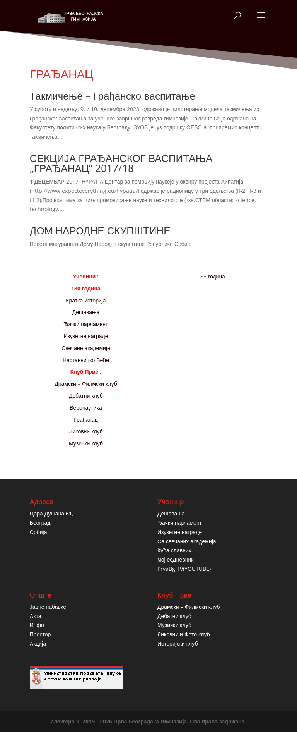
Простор (40, 634)
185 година (211, 276)
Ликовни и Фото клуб (183, 634)
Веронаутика (86, 407)
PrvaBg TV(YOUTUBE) (184, 568)
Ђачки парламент (85, 324)
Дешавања (86, 312)
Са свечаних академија (186, 541)
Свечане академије (85, 348)
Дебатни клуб (86, 395)
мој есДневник (175, 559)
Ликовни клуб (86, 431)
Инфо (37, 625)
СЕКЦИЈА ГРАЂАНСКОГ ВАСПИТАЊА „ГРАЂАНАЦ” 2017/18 (121, 163)
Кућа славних (174, 550)
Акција (38, 643)
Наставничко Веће (86, 360)
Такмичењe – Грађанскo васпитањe (112, 96)
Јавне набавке (48, 606)
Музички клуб (86, 443)
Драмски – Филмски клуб (86, 383)
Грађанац (85, 419)
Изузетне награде (85, 336)
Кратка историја (86, 300)
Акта (35, 616)
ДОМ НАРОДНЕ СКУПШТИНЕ (100, 230)
